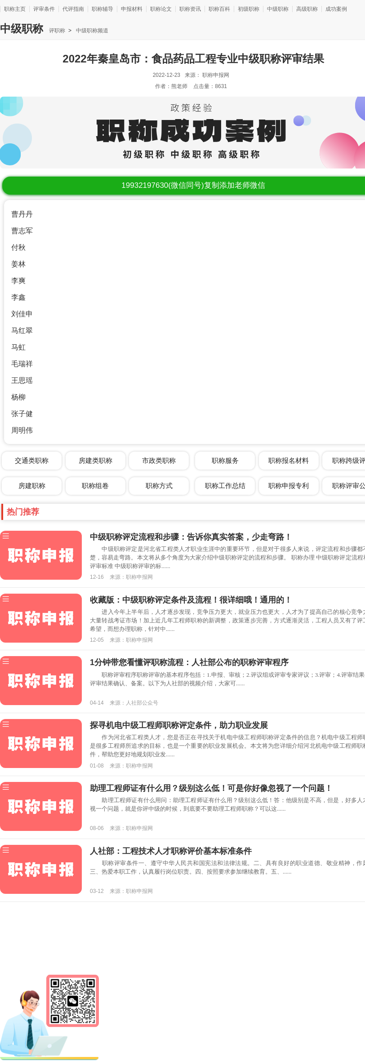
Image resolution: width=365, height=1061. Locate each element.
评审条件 (44, 9)
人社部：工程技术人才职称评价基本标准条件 (171, 851)
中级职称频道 (91, 30)
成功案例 (336, 9)
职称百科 (219, 9)
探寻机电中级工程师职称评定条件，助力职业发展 (179, 725)
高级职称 (307, 9)
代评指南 (73, 9)
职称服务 (225, 460)
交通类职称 (32, 460)
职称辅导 (102, 9)
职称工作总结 (225, 485)
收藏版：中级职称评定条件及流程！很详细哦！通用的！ (191, 599)
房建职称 (31, 485)
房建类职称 (95, 460)
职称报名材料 (288, 460)
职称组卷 (95, 485)
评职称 (57, 30)
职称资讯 (190, 9)
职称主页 (15, 9)
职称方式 (159, 485)
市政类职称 (159, 460)
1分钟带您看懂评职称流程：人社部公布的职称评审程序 (189, 662)
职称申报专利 (288, 485)
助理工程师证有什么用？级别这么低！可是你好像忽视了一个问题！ (211, 788)
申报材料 (131, 9)
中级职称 (278, 9)
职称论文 (161, 9)
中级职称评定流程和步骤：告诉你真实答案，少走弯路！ (191, 537)
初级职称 (248, 9)
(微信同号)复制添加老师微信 (193, 185)
